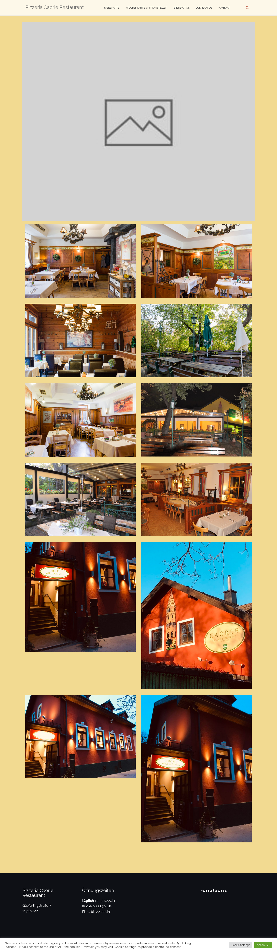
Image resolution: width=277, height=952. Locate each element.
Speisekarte (111, 7)
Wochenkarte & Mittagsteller (146, 7)
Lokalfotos (204, 7)
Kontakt (224, 7)
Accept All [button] (263, 944)
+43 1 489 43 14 (214, 891)
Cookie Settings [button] (241, 944)
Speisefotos (181, 7)
